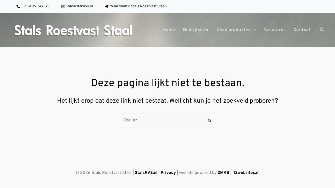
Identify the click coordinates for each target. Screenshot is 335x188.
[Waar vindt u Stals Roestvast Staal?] (136, 6)
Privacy (168, 172)
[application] (253, 30)
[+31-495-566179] (33, 6)
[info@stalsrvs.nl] (77, 6)
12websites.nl (246, 172)
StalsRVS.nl (146, 172)
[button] (322, 31)
